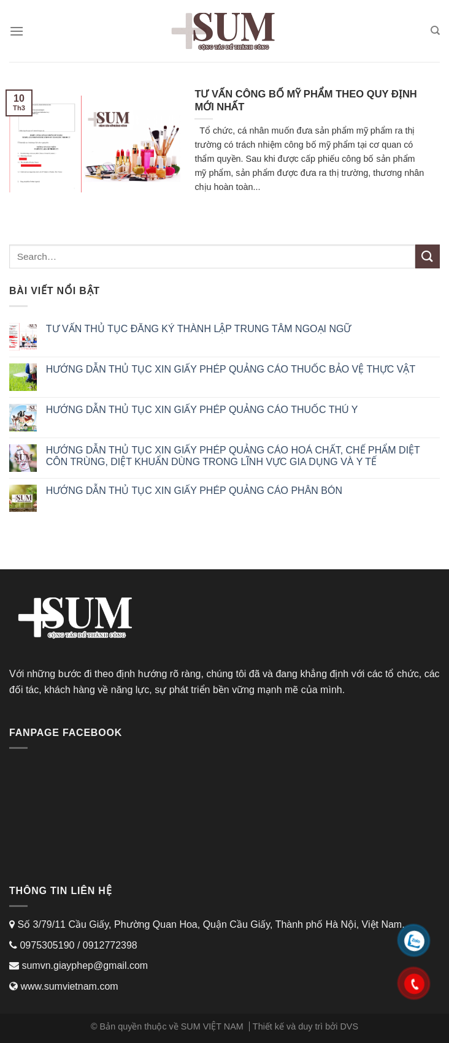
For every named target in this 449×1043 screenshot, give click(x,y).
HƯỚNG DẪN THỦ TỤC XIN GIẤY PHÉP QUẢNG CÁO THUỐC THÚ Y (202, 409)
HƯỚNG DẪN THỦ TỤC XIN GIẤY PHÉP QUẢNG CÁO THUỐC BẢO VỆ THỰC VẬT (230, 369)
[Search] (435, 30)
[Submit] (427, 256)
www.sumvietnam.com (69, 986)
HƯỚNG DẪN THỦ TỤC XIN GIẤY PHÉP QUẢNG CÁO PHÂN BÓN (194, 490)
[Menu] (16, 31)
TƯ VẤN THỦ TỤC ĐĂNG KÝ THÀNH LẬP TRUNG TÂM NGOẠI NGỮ (198, 329)
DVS (349, 1026)
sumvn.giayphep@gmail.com (83, 965)
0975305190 (45, 945)
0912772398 (110, 945)
